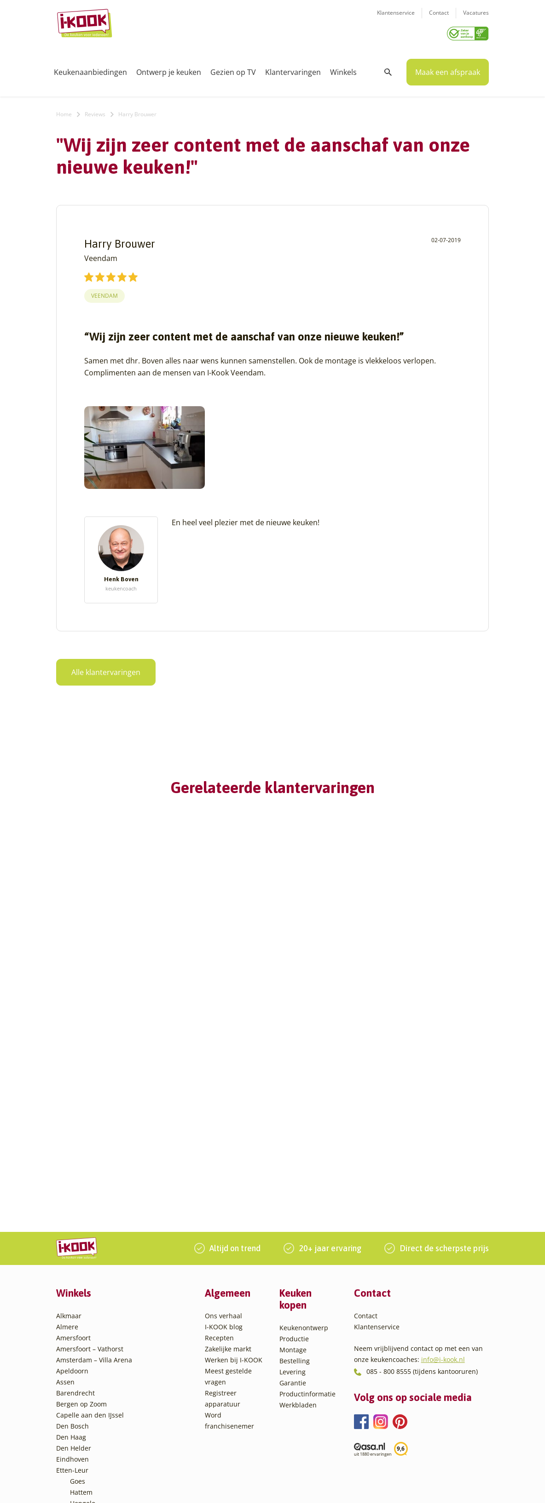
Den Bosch (72, 1244)
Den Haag (71, 1255)
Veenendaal (88, 1420)
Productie (294, 1156)
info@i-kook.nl (443, 1177)
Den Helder (73, 1266)
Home (64, 111)
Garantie (292, 1201)
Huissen (82, 1332)
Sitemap (348, 1486)
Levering (292, 1189)
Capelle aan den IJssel (90, 1233)
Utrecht (81, 1398)
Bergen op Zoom (81, 1222)
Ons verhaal (223, 1133)
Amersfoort (73, 1155)
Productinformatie (307, 1212)
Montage (293, 1167)
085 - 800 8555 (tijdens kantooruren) (422, 1189)
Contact (439, 19)
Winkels (343, 69)
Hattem (81, 1310)
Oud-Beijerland (93, 1354)
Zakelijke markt (228, 1167)
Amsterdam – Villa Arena (94, 1178)
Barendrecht (75, 1211)
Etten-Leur (72, 1288)
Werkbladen (298, 1223)
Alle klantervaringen (105, 669)
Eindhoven (72, 1277)
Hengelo (82, 1321)
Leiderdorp (87, 1343)
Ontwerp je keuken (168, 69)
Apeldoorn (72, 1189)
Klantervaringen (293, 69)
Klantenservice (396, 19)
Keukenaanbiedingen (90, 69)
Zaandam (84, 1431)
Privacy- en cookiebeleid (296, 1486)
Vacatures (476, 19)
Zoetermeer (88, 1442)
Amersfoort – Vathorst (89, 1167)
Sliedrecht (85, 1387)
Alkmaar (68, 1133)
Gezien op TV (233, 69)
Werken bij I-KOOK (233, 1178)
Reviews (95, 111)
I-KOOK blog (224, 1144)
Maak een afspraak (447, 69)
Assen (65, 1200)
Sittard (80, 1376)
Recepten (219, 1155)
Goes (77, 1299)
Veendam (104, 292)
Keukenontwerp (303, 1145)
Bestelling (294, 1178)
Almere (67, 1144)
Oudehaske (87, 1365)
